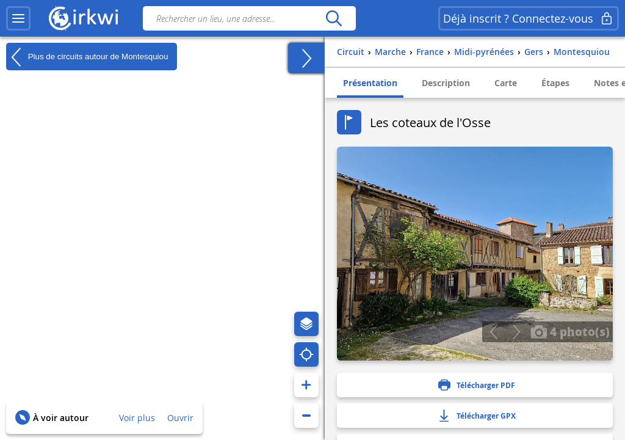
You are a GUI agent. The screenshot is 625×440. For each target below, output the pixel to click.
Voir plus (137, 418)
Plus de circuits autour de (87, 57)
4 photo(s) (570, 331)
